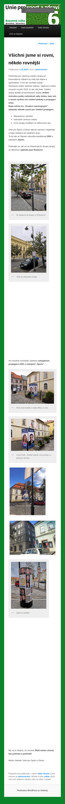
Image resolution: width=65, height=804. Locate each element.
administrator (41, 69)
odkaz (47, 776)
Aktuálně (13, 28)
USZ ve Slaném (16, 34)
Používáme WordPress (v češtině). (32, 790)
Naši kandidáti (27, 28)
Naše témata (43, 28)
